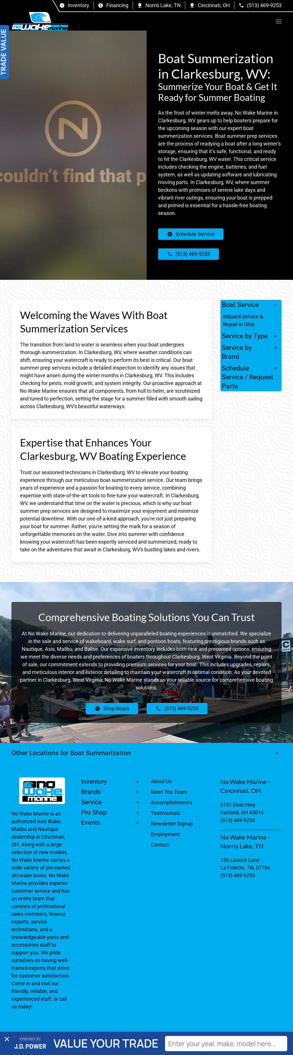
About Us (161, 781)
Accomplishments (171, 802)
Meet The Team (169, 792)
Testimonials (165, 813)
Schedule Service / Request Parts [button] (247, 377)
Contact (160, 845)
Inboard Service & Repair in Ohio (243, 320)
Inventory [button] (94, 781)
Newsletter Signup (172, 824)
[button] (279, 21)
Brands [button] (91, 791)
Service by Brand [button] (237, 352)
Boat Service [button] (240, 304)
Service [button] (91, 802)
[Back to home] (40, 21)
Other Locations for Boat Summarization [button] (71, 753)
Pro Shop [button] (94, 812)
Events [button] (90, 822)
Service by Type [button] (245, 336)
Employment (165, 834)
